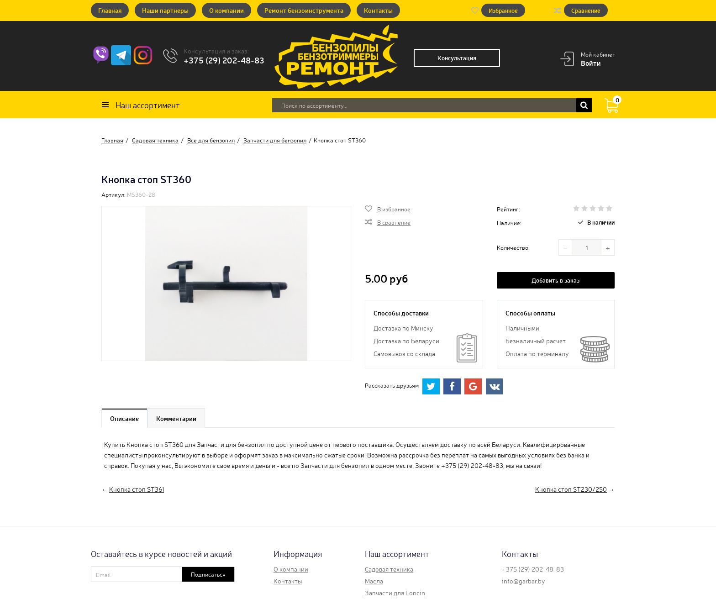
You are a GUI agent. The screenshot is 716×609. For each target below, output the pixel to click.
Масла (374, 581)
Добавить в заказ (555, 280)
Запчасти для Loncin (395, 592)
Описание (124, 418)
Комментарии (176, 418)
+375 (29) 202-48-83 (224, 59)
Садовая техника (389, 569)
